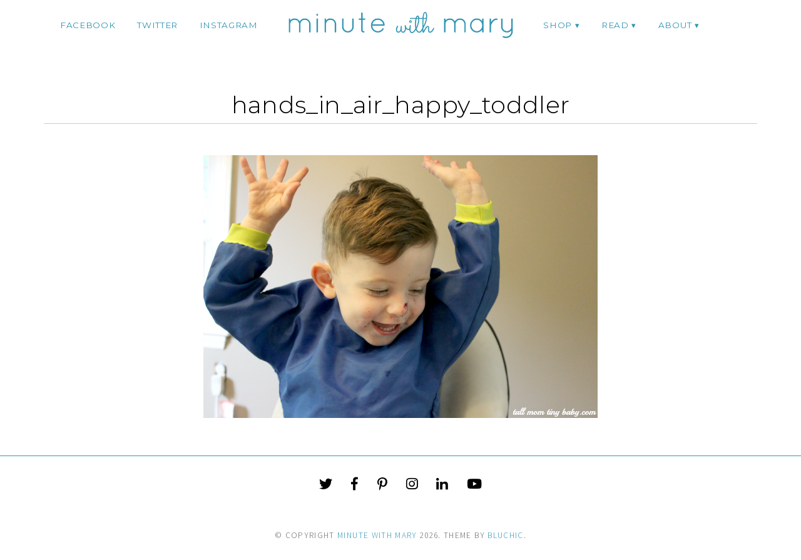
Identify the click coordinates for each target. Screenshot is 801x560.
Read (615, 25)
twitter (157, 25)
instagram (229, 25)
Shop (557, 25)
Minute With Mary (377, 535)
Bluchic (505, 535)
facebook (87, 25)
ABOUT (674, 25)
